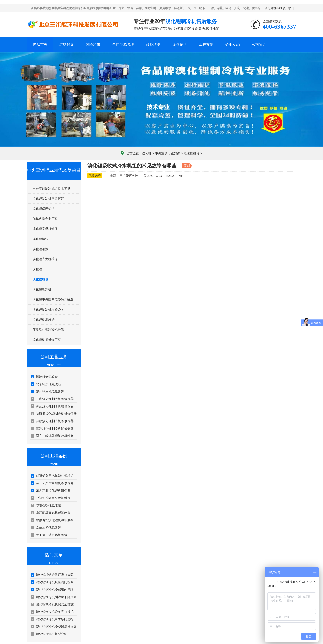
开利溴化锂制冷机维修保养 (52, 399)
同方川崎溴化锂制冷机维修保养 (54, 436)
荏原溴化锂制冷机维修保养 (52, 421)
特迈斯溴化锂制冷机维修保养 (54, 413)
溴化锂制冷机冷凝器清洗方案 (54, 626)
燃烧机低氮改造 (44, 376)
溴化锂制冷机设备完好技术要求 (54, 612)
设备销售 (179, 44)
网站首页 (40, 44)
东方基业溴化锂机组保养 (50, 490)
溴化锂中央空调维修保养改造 (53, 299)
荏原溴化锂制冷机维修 (48, 329)
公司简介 (259, 44)
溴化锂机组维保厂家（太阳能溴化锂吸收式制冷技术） (54, 575)
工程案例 (206, 44)
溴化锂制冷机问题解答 (48, 198)
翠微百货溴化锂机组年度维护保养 (54, 520)
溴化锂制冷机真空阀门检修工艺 (54, 582)
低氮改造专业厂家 (45, 218)
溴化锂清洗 (40, 239)
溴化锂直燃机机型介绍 (49, 634)
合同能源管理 (123, 44)
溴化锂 (146, 153)
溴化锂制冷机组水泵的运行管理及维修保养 (54, 619)
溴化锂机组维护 (44, 319)
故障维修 (93, 44)
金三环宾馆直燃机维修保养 (52, 483)
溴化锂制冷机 (42, 289)
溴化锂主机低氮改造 (47, 391)
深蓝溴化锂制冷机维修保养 (52, 406)
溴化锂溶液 (40, 249)
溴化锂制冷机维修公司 (48, 309)
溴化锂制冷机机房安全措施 (52, 604)
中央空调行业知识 (167, 153)
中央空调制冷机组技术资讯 (51, 188)
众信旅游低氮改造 (46, 527)
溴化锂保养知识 (44, 208)
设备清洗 (153, 44)
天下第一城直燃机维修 (49, 535)
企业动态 (232, 44)
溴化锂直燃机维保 (45, 229)
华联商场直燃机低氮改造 (50, 512)
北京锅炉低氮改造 (46, 384)
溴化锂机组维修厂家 (278, 8)
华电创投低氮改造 (46, 505)
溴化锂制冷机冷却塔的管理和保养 (54, 589)
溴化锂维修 (191, 153)
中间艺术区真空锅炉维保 (50, 498)
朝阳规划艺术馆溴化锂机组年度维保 (54, 476)
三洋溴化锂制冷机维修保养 (52, 428)
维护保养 (66, 44)
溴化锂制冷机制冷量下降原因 (54, 597)
